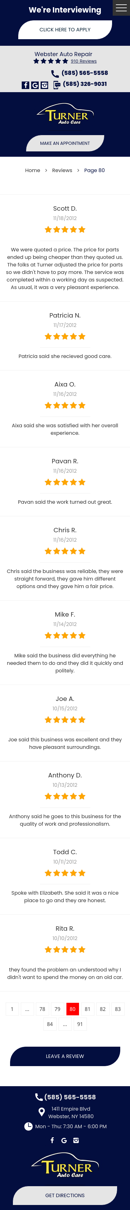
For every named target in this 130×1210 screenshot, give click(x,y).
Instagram (44, 85)
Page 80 (94, 170)
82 (102, 1009)
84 (50, 1024)
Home (32, 170)
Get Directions (65, 1195)
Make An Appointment (65, 143)
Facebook (25, 85)
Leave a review (65, 1056)
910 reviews (84, 61)
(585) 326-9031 (85, 84)
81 (87, 1009)
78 (42, 1009)
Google (35, 85)
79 (57, 1009)
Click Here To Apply (65, 29)
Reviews (62, 170)
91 (80, 1024)
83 (118, 1009)
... (27, 1009)
